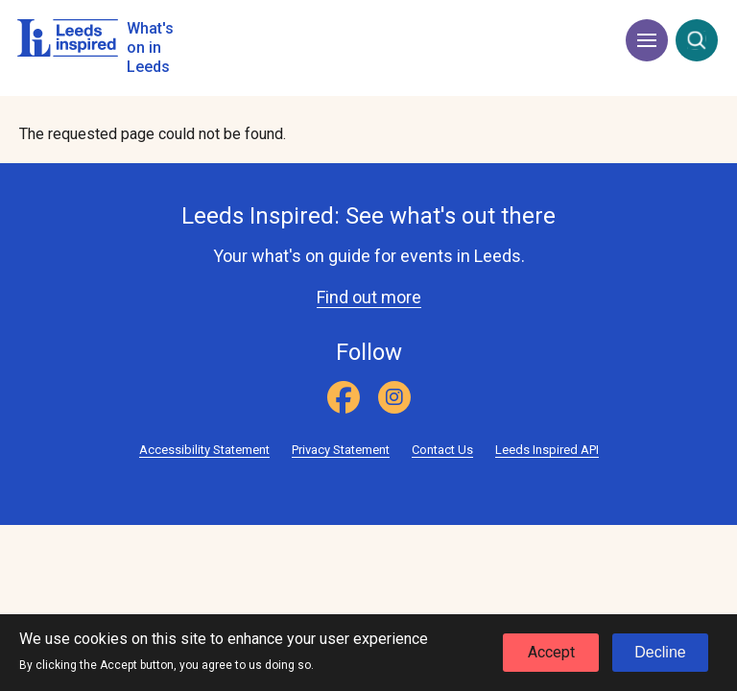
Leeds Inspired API (547, 449)
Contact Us (442, 449)
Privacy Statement (341, 449)
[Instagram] (394, 397)
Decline (659, 656)
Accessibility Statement (204, 449)
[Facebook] (343, 397)
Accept (551, 656)
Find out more (369, 297)
